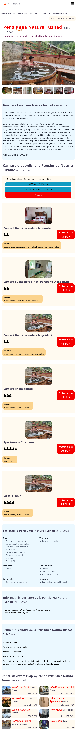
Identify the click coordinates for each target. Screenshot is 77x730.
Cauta (38, 195)
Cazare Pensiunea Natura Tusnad (51, 13)
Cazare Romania (8, 13)
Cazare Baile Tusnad (26, 13)
